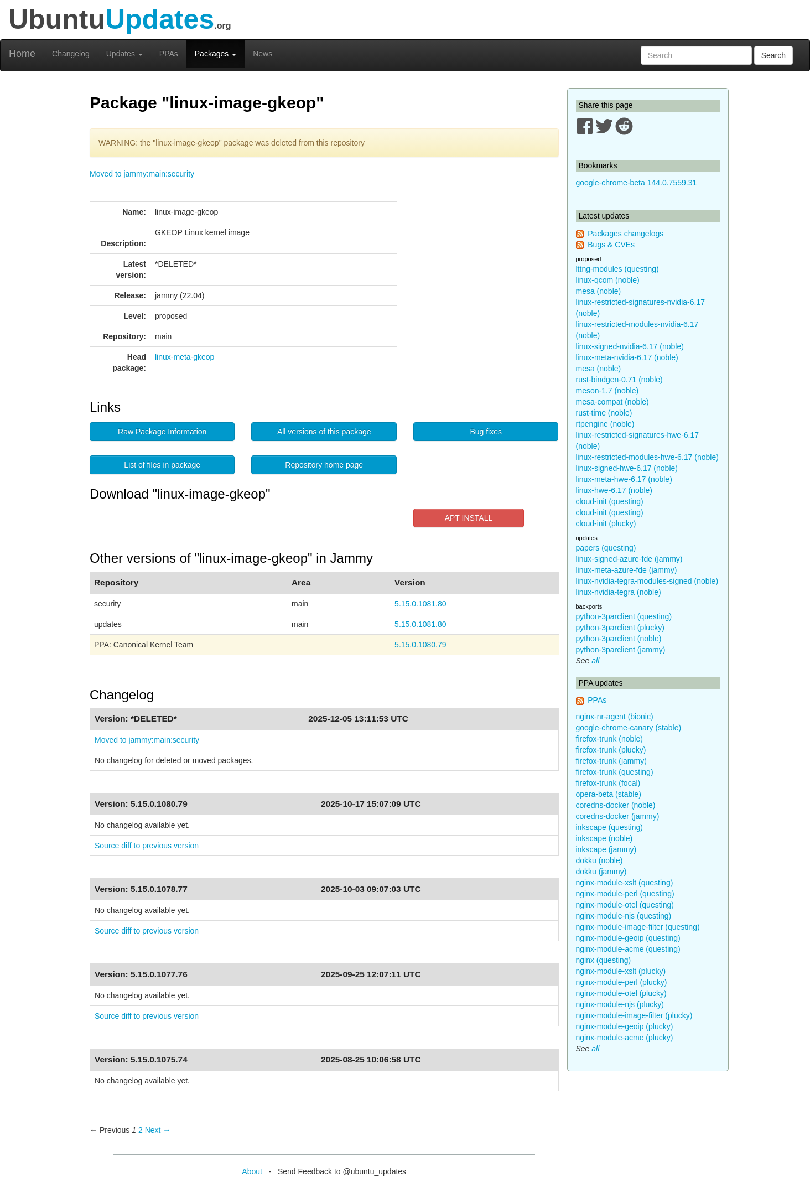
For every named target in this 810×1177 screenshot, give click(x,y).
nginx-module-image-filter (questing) (638, 926)
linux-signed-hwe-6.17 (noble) (627, 468)
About (252, 1171)
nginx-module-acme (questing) (628, 949)
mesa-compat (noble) (612, 401)
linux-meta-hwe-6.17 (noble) (624, 479)
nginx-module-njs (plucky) (620, 1004)
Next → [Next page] (158, 1130)
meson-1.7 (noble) (607, 390)
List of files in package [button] (162, 464)
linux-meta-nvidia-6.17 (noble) (627, 357)
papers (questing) (606, 547)
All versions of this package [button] (324, 431)
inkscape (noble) (604, 838)
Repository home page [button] (324, 464)
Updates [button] (124, 53)
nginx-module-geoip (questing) (628, 938)
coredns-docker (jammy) (618, 816)
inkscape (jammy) (606, 849)
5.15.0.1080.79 (420, 644)
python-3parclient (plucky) (620, 627)
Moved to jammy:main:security (142, 173)
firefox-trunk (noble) (609, 738)
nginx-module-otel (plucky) (621, 993)
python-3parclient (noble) (619, 638)
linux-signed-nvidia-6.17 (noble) (630, 346)
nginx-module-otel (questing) (625, 904)
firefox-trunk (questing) (614, 772)
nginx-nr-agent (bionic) (614, 716)
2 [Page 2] (140, 1130)
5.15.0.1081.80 (420, 603)
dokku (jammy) (601, 871)
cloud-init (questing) (609, 501)
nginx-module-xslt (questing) (624, 882)
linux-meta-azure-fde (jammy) (626, 570)
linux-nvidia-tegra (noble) (618, 592)
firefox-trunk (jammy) (611, 760)
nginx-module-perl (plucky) (621, 982)
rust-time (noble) (604, 412)
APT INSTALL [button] (469, 518)
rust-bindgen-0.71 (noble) (619, 379)
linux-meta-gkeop (184, 356)
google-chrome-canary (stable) (629, 727)
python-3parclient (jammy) (621, 649)
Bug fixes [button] (486, 431)
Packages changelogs (625, 233)
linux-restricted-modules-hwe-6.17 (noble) (647, 457)
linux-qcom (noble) (608, 280)
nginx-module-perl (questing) (625, 893)
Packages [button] (215, 53)
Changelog (71, 53)
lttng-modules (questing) (617, 269)
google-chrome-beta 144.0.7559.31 (636, 182)
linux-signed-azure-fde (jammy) (629, 558)
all (595, 660)
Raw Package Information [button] (162, 431)
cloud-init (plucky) (606, 523)
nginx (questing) (603, 960)
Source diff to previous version (147, 845)
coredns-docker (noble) (616, 805)
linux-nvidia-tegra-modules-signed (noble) (647, 581)
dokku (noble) (599, 860)
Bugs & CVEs (611, 244)
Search (773, 55)
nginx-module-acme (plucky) (624, 1037)
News (262, 53)
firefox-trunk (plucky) (611, 749)
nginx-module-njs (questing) (624, 915)
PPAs (168, 53)
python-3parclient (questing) (624, 616)
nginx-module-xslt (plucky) (621, 971)
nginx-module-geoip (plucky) (624, 1026)
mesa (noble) (598, 291)
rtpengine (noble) (605, 423)
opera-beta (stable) (608, 794)
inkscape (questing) (609, 827)
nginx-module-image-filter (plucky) (634, 1015)
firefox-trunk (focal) (608, 783)
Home (22, 53)
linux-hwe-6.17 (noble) (614, 490)
